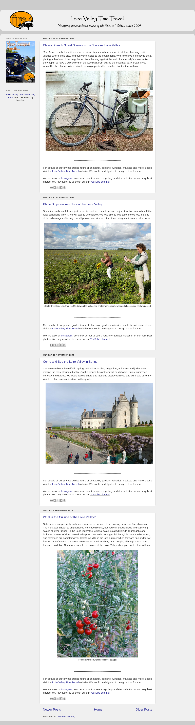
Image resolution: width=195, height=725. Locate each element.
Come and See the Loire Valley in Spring (70, 361)
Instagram (66, 178)
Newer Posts (52, 709)
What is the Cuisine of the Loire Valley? (69, 517)
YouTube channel (99, 181)
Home (98, 709)
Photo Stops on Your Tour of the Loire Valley (72, 204)
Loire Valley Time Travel (65, 171)
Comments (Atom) (66, 716)
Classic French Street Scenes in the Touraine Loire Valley (81, 45)
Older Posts (143, 709)
